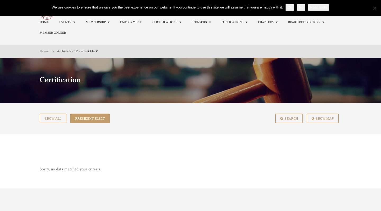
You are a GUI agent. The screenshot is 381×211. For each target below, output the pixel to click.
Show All (53, 118)
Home (44, 51)
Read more (318, 7)
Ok (290, 7)
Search (289, 118)
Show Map (323, 118)
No (301, 7)
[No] (374, 8)
